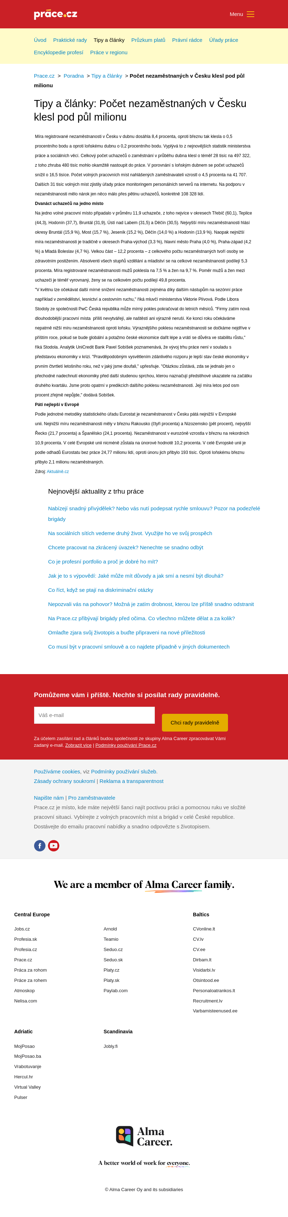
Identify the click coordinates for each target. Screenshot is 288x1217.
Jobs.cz (22, 929)
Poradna (74, 76)
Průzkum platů (148, 40)
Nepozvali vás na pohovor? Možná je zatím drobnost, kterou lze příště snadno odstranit (151, 604)
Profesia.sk (25, 939)
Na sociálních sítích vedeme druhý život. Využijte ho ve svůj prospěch (130, 533)
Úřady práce (223, 40)
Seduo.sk (113, 959)
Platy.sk (112, 980)
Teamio (111, 939)
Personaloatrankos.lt (214, 990)
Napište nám (49, 798)
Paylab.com (116, 990)
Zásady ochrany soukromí (65, 781)
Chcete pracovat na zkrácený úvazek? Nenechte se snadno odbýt (125, 547)
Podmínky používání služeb (123, 771)
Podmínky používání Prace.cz (126, 745)
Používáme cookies (57, 771)
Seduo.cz (113, 949)
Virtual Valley (27, 1087)
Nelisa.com (25, 1001)
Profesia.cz (25, 949)
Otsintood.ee (206, 980)
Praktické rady (70, 40)
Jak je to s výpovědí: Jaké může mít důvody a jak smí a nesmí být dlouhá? (136, 576)
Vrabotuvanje (27, 1066)
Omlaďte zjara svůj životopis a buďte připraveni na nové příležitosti (126, 632)
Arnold (110, 929)
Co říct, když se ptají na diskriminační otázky (100, 590)
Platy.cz (112, 970)
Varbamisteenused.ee (215, 1010)
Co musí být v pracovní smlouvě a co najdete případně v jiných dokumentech (139, 647)
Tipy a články (109, 40)
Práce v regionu (108, 52)
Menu (242, 14)
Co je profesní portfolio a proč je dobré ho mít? (103, 562)
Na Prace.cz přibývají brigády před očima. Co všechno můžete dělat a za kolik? (141, 618)
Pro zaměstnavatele (91, 798)
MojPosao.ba (27, 1056)
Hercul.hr (23, 1076)
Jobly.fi (111, 1046)
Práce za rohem (30, 980)
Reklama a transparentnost (131, 781)
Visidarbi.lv (204, 970)
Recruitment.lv (207, 1001)
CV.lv (198, 939)
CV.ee (199, 949)
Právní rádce (187, 40)
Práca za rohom (30, 970)
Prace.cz (44, 76)
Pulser (20, 1097)
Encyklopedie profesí (58, 52)
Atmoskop (24, 990)
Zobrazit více (78, 745)
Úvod (40, 40)
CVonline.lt (204, 929)
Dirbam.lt (202, 959)
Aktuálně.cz (58, 471)
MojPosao (24, 1046)
